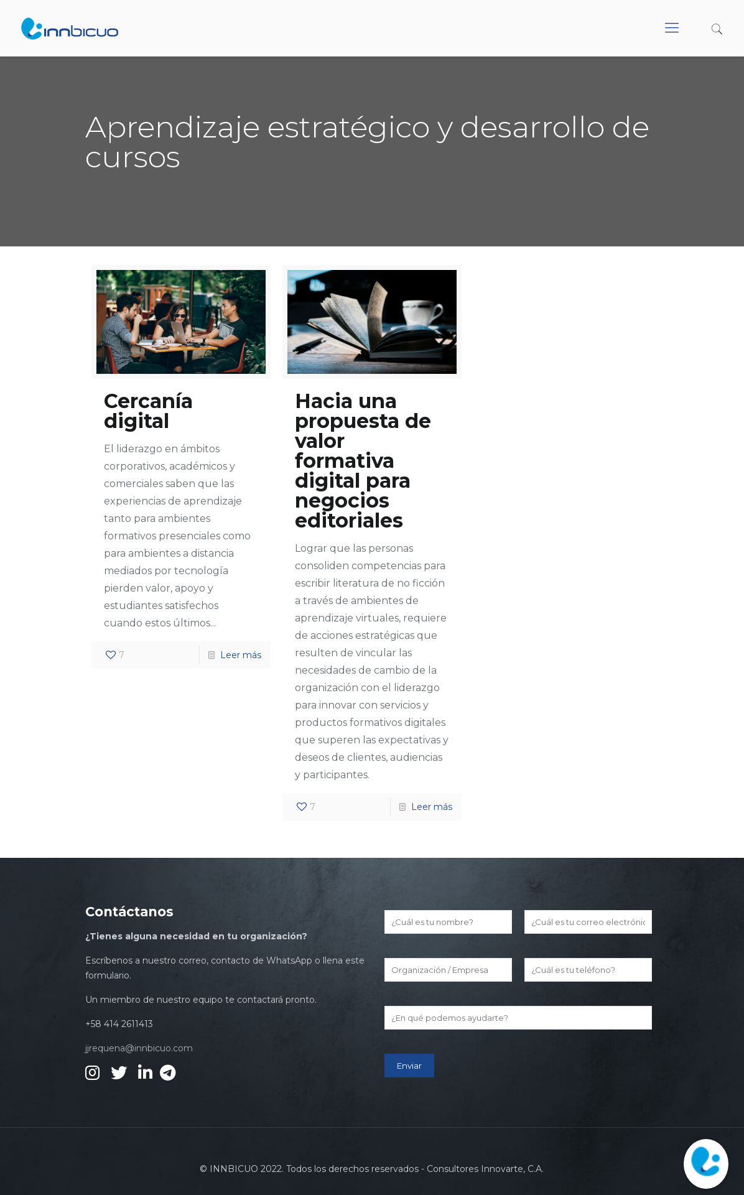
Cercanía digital (148, 411)
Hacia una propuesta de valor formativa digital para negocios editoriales (363, 460)
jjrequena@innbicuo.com (139, 1048)
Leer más (240, 655)
